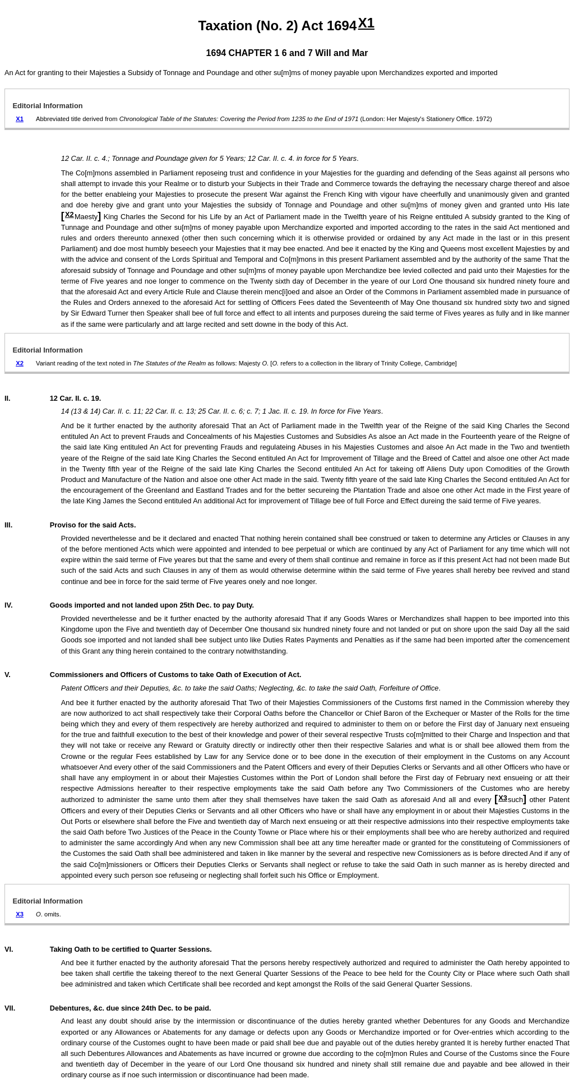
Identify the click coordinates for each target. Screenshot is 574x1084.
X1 (366, 22)
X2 (69, 214)
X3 (502, 798)
